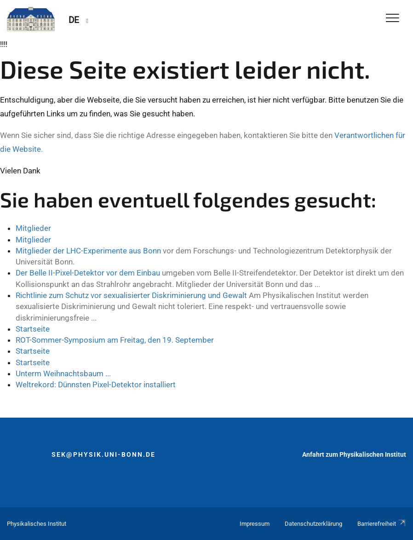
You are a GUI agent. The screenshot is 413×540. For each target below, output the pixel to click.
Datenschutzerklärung (313, 523)
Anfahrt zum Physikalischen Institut (354, 454)
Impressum (255, 523)
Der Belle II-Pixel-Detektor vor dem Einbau (88, 272)
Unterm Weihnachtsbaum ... (63, 373)
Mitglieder (33, 228)
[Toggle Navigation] (392, 18)
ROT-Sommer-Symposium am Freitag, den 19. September (115, 340)
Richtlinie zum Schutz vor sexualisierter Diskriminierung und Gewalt (131, 295)
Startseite (33, 328)
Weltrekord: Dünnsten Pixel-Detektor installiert (96, 384)
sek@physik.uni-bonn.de (103, 454)
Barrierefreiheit (381, 523)
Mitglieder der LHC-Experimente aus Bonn (88, 250)
